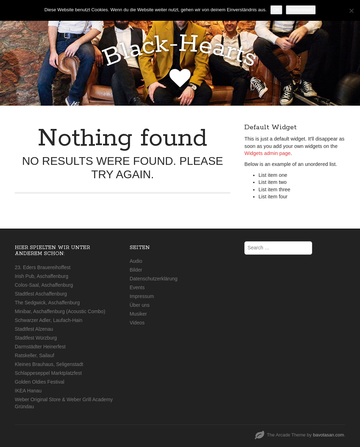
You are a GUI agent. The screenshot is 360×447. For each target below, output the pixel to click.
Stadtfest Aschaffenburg (41, 294)
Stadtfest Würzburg (36, 338)
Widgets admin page (267, 153)
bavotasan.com (328, 434)
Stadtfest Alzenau (34, 329)
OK (276, 9)
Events (137, 287)
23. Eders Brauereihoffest (43, 267)
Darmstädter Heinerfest (40, 346)
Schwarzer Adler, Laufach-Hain (48, 320)
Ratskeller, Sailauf (34, 355)
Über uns (140, 305)
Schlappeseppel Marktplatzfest (48, 373)
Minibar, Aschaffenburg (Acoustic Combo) (60, 311)
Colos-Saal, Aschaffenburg (44, 285)
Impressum (142, 296)
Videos (137, 322)
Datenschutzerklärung (154, 278)
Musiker (138, 314)
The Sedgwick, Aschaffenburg (47, 302)
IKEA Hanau (28, 390)
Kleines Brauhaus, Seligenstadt (49, 364)
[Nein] (351, 10)
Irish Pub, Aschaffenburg (41, 276)
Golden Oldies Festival (39, 382)
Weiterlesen (301, 9)
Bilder (136, 270)
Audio (136, 261)
